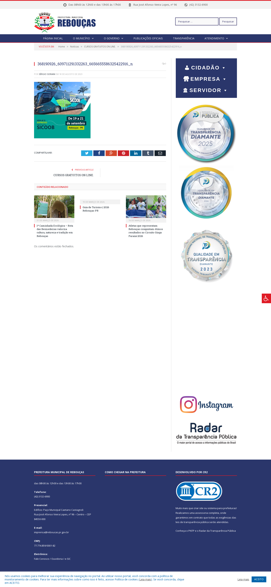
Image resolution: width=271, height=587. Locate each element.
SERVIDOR (209, 90)
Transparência (183, 38)
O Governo (112, 38)
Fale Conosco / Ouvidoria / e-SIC (52, 558)
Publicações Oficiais (148, 38)
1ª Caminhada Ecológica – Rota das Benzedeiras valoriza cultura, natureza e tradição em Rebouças (55, 231)
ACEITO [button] (259, 579)
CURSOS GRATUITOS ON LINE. (73, 175)
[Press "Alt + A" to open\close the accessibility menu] (266, 298)
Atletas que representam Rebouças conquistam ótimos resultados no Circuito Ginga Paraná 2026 (146, 231)
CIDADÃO (209, 67)
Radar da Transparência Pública (217, 530)
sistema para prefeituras (222, 508)
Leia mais (145, 579)
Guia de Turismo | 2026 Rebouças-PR (96, 208)
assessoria (201, 512)
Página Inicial (53, 38)
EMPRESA (208, 79)
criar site (198, 508)
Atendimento (214, 38)
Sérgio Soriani (47, 73)
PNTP (191, 530)
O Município (81, 38)
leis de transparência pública (192, 522)
